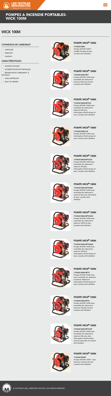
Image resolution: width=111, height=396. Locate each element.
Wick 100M (10, 32)
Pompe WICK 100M (85, 42)
